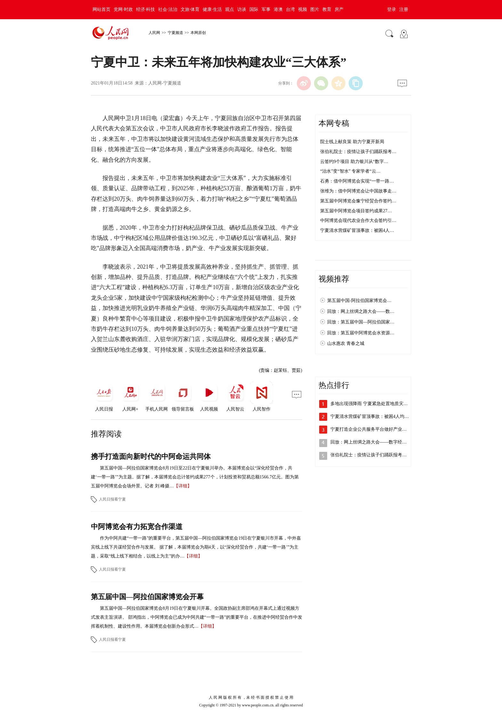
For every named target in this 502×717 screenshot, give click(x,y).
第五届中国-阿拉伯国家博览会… (359, 300)
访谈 (241, 9)
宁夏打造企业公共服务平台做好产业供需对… (375, 429)
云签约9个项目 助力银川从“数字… (354, 161)
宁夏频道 (175, 32)
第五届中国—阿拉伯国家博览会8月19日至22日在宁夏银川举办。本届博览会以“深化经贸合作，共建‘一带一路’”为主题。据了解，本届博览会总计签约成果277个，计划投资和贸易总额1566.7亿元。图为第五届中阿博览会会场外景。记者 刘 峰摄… (195, 477)
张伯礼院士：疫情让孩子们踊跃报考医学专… (375, 454)
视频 (302, 9)
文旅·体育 (190, 9)
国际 (253, 9)
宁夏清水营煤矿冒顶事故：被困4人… (357, 230)
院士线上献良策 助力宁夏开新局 (352, 141)
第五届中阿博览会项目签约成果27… (356, 210)
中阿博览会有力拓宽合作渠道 (136, 527)
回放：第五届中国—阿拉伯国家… (360, 322)
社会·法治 (167, 9)
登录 (391, 9)
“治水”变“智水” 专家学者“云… (350, 171)
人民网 (154, 32)
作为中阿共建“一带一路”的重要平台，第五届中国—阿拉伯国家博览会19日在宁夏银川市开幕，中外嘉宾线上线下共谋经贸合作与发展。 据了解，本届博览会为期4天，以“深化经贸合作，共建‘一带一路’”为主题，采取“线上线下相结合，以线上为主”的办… (196, 547)
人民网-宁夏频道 (164, 83)
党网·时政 (123, 9)
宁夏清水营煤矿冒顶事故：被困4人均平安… (374, 416)
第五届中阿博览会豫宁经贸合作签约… (358, 201)
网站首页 (101, 9)
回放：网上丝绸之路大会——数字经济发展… (375, 442)
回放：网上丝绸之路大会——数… (360, 311)
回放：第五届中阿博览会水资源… (360, 332)
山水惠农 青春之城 (345, 343)
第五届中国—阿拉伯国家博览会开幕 (147, 597)
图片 (314, 9)
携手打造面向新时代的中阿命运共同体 (151, 456)
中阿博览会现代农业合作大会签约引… (358, 220)
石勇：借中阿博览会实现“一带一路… (357, 181)
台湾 (290, 9)
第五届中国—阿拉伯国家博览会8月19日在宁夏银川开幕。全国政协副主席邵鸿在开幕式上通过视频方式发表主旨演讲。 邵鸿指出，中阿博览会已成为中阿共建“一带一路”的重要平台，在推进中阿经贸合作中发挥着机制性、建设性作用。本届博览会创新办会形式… (196, 617)
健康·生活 (212, 9)
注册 (403, 9)
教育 (326, 9)
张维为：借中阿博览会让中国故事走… (358, 191)
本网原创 (198, 32)
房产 (339, 9)
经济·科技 (145, 9)
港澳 (278, 9)
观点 (229, 9)
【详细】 (183, 486)
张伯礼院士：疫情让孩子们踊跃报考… (358, 151)
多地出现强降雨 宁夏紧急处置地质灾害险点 (373, 403)
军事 (266, 9)
